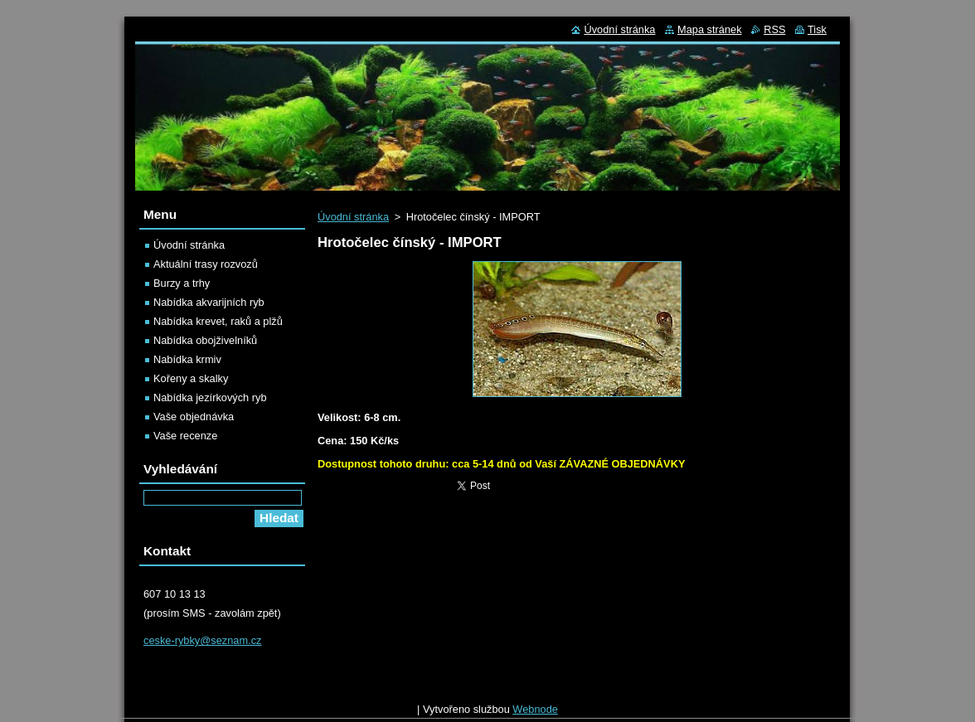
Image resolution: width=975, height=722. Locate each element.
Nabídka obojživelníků (205, 340)
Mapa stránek (709, 29)
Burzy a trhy (181, 283)
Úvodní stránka (353, 217)
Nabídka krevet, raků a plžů (218, 321)
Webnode (535, 713)
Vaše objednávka (193, 416)
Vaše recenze (185, 435)
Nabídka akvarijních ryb (208, 302)
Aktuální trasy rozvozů (205, 264)
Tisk (817, 29)
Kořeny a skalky (190, 378)
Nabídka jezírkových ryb (210, 397)
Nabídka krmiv (187, 359)
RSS (774, 29)
